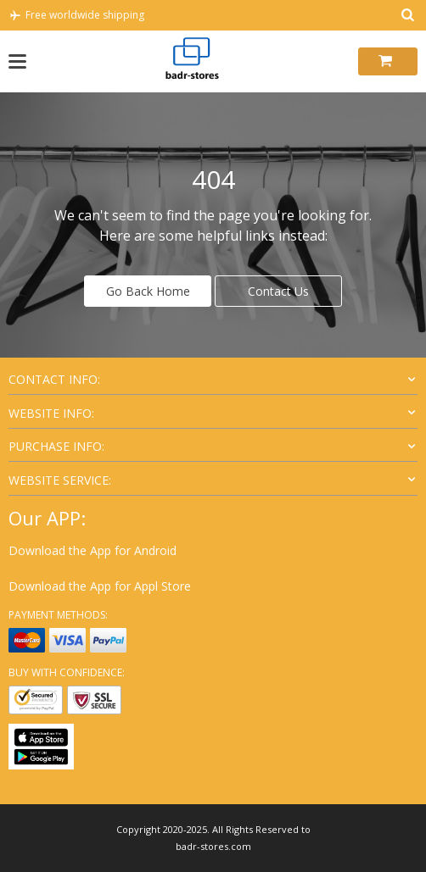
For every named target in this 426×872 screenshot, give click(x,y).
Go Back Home (148, 291)
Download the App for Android (92, 550)
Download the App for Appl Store (99, 586)
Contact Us (278, 291)
